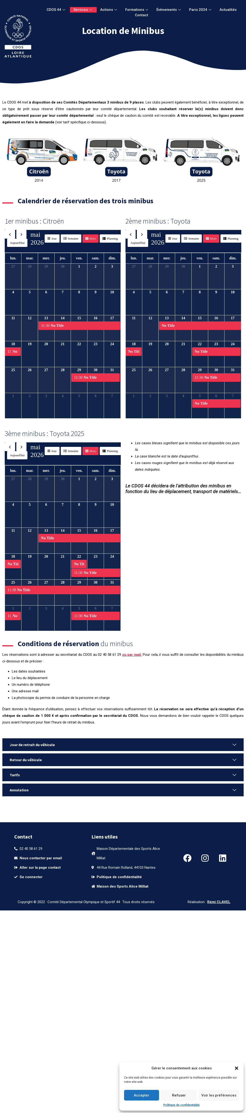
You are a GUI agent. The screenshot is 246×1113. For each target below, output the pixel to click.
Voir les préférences (218, 1095)
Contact (141, 15)
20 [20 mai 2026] (46, 344)
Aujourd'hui (17, 243)
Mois (93, 238)
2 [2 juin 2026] (30, 396)
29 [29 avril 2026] (46, 266)
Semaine (73, 238)
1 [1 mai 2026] (79, 266)
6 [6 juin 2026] (95, 396)
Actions (109, 10)
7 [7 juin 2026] (112, 396)
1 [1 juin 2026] (13, 396)
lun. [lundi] (13, 258)
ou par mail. (132, 654)
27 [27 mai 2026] (46, 370)
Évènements (169, 10)
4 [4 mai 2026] (13, 292)
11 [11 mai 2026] (13, 318)
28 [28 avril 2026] (30, 266)
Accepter (141, 1095)
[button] (236, 1068)
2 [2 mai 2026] (95, 266)
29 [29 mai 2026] (79, 370)
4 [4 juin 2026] (63, 396)
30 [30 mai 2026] (95, 370)
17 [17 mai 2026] (112, 318)
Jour (53, 238)
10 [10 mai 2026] (112, 292)
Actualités (228, 10)
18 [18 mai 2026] (13, 344)
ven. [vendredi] (79, 258)
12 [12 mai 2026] (30, 318)
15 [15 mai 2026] (79, 318)
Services (83, 10)
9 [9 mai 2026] (95, 292)
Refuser (179, 1095)
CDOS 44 (56, 10)
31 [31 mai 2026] (112, 370)
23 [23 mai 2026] (95, 344)
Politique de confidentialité (181, 1105)
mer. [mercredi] (46, 258)
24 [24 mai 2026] (112, 344)
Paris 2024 (200, 10)
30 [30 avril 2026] (63, 266)
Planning (112, 238)
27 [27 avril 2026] (13, 266)
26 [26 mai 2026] (30, 370)
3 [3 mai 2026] (112, 266)
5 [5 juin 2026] (79, 396)
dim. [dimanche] (112, 258)
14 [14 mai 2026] (63, 318)
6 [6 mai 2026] (46, 292)
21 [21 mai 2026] (63, 344)
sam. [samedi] (95, 258)
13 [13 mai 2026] (46, 318)
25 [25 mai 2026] (13, 370)
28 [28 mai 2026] (63, 370)
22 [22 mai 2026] (79, 344)
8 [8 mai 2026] (79, 292)
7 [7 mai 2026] (63, 292)
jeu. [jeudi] (63, 258)
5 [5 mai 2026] (30, 292)
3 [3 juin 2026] (46, 396)
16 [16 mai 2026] (95, 318)
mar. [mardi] (29, 258)
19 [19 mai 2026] (30, 344)
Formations (137, 10)
